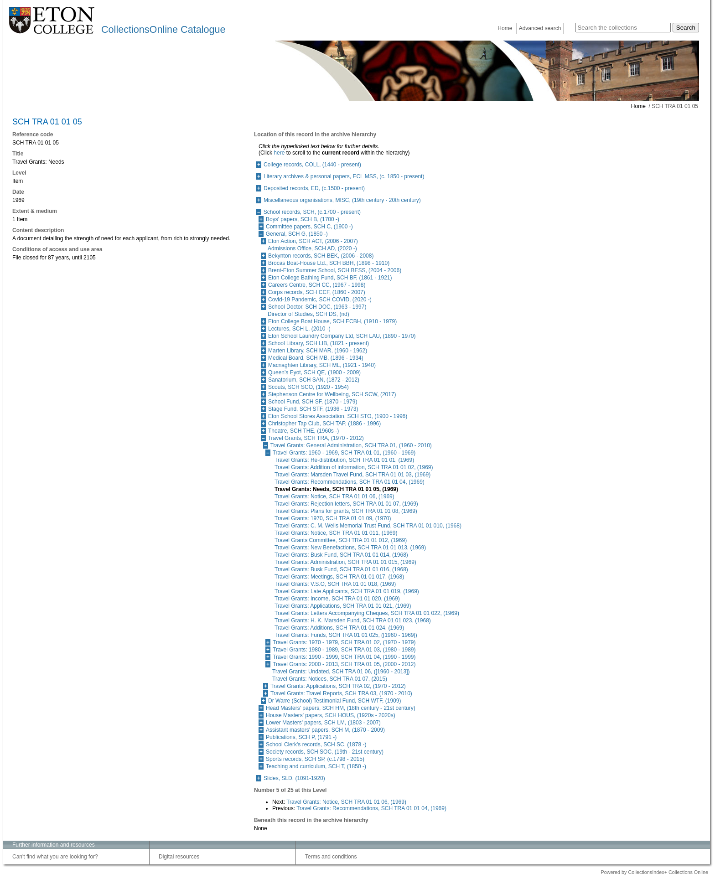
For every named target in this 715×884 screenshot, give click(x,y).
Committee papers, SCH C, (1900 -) (309, 226)
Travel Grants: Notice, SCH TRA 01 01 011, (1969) (336, 533)
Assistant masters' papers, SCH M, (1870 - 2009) (325, 730)
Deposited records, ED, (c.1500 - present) (314, 188)
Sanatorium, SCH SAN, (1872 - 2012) (313, 380)
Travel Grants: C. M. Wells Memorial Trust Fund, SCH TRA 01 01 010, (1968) (368, 525)
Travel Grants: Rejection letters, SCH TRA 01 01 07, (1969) (346, 504)
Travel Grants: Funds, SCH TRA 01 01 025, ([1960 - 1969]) (346, 635)
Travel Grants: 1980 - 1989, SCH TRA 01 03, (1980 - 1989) (344, 649)
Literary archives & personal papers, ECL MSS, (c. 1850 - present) (344, 176)
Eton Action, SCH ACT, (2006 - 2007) (313, 241)
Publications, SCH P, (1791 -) (301, 737)
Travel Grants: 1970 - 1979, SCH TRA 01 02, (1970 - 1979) (344, 642)
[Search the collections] (623, 27)
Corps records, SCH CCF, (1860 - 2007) (316, 292)
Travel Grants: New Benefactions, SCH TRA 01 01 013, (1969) (350, 547)
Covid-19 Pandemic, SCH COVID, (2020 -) (320, 299)
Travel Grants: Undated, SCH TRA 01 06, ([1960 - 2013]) (340, 671)
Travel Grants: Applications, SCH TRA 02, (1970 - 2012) (338, 686)
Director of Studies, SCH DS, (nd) (308, 314)
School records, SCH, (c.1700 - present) (312, 212)
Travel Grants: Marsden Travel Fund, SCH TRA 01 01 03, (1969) (352, 474)
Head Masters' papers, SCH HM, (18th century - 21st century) (340, 708)
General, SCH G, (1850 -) (297, 234)
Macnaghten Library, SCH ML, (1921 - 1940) (322, 365)
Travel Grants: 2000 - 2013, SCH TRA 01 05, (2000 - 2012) (344, 664)
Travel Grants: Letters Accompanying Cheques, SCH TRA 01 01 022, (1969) (367, 613)
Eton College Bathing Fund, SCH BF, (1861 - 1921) (330, 277)
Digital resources (179, 856)
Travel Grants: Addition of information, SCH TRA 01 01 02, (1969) (354, 467)
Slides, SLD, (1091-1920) (294, 778)
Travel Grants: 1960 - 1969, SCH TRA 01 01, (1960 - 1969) (344, 453)
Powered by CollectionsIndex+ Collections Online (654, 872)
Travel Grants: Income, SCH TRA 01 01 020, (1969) (337, 598)
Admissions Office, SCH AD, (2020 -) (312, 248)
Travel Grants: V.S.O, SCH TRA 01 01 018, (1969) (335, 584)
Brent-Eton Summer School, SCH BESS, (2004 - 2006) (334, 270)
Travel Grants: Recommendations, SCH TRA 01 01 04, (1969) (350, 482)
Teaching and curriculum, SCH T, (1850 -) (316, 766)
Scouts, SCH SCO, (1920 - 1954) (308, 387)
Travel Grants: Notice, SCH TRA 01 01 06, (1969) (334, 496)
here (279, 153)
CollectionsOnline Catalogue (163, 29)
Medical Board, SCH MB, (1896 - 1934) (315, 358)
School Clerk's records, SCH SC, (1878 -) (316, 744)
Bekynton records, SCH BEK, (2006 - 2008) (320, 256)
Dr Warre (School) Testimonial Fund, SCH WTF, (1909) (334, 701)
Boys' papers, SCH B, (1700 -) (302, 219)
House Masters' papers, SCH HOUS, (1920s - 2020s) (330, 715)
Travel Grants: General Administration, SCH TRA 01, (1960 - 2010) (351, 445)
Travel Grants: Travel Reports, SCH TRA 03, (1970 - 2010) (341, 693)
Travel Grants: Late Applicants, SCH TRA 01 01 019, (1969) (347, 591)
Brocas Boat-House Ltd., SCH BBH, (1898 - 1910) (328, 263)
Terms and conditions (331, 856)
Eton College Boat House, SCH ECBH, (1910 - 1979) (332, 321)
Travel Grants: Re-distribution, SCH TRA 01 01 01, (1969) (344, 460)
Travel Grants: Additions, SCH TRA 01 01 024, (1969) (339, 628)
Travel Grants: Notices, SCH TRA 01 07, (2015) (329, 679)
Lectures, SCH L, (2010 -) (299, 329)
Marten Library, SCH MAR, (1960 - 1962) (317, 350)
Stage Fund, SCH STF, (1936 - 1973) (313, 409)
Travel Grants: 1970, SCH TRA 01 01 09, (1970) (333, 518)
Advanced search (540, 28)
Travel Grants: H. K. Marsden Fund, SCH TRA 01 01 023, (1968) (353, 620)
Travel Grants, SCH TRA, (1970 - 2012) (316, 438)
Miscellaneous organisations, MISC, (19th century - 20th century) (342, 200)
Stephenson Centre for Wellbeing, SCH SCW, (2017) (332, 394)
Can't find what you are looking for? (55, 856)
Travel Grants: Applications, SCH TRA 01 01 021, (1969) (343, 606)
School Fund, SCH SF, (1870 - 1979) (312, 401)
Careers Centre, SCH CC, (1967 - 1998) (316, 285)
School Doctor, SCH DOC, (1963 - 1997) (317, 307)
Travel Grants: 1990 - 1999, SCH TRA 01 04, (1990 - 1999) (344, 657)
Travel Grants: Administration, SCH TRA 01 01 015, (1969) (345, 562)
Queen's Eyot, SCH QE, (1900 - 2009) (314, 372)
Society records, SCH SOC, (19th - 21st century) (324, 752)
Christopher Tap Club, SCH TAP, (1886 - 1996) (324, 423)
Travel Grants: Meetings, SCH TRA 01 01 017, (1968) (339, 577)
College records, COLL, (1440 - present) (312, 164)
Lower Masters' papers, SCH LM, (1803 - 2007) (323, 722)
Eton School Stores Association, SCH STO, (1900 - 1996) (337, 416)
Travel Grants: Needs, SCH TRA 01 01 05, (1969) (336, 489)
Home (504, 28)
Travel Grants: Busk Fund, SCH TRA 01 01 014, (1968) (341, 555)
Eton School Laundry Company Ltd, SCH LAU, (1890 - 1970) (342, 336)
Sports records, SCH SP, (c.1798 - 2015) (315, 759)
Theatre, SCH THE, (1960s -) (303, 431)
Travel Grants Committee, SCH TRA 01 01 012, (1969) (341, 540)
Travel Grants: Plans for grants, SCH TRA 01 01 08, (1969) (346, 511)
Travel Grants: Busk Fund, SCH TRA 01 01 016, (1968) (341, 569)
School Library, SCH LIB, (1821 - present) (318, 343)
